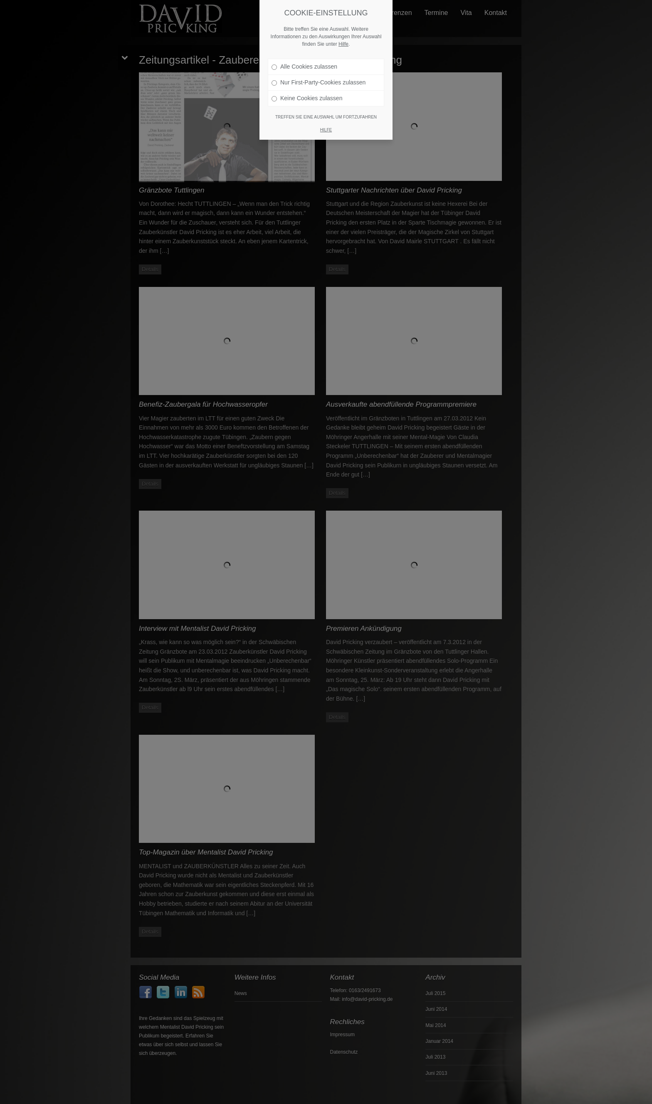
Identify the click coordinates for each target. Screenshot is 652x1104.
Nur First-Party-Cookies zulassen (319, 82)
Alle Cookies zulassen (304, 66)
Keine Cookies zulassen (307, 98)
